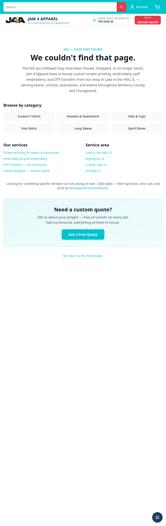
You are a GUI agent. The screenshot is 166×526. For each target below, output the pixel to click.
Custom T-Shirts (29, 116)
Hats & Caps (137, 116)
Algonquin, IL (95, 159)
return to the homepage (85, 256)
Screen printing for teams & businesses (31, 153)
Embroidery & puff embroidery (25, 159)
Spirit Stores (137, 128)
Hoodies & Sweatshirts (83, 116)
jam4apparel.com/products (88, 188)
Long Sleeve (83, 128)
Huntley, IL (93, 171)
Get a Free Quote (83, 234)
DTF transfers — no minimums (25, 165)
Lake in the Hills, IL (99, 153)
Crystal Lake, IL (96, 165)
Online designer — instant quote (26, 171)
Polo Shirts (29, 128)
